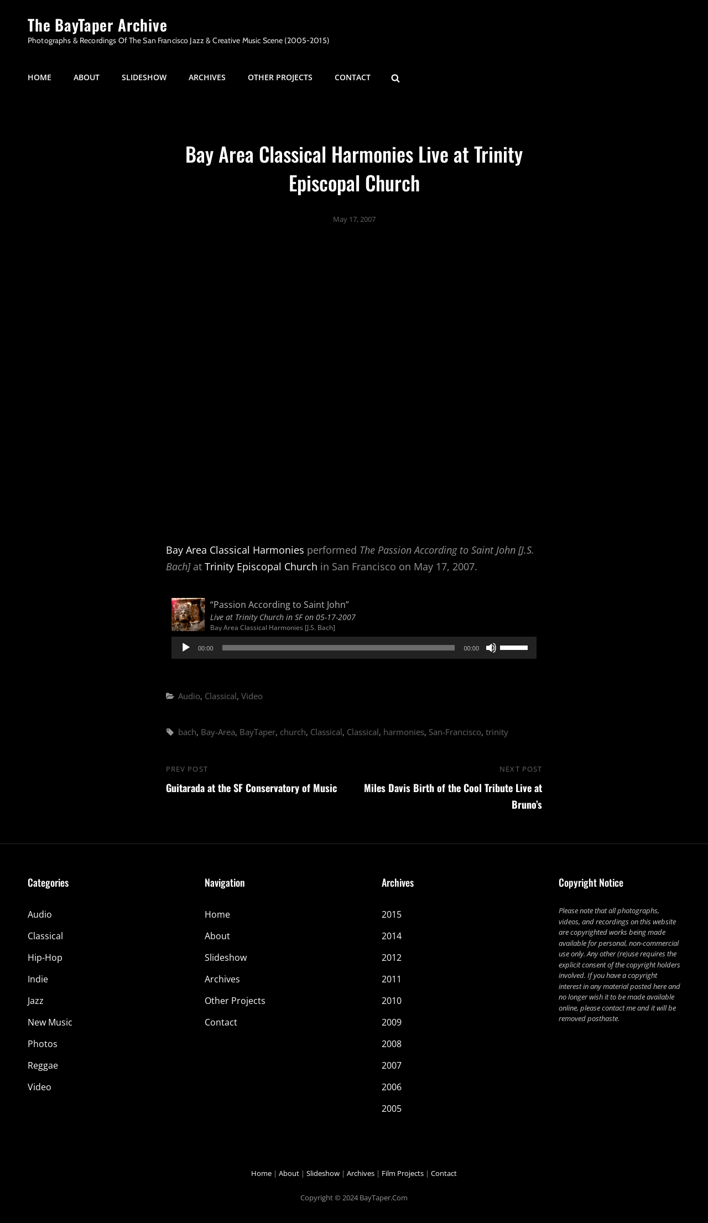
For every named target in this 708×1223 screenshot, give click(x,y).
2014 (392, 936)
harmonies (403, 731)
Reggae (43, 1065)
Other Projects (280, 77)
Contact (353, 77)
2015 (392, 914)
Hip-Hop (45, 957)
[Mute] (491, 647)
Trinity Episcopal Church (261, 566)
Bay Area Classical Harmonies (235, 549)
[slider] (338, 647)
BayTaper (257, 731)
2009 (392, 1022)
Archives (207, 77)
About (87, 77)
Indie (38, 979)
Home (39, 77)
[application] (354, 648)
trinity (497, 731)
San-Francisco (455, 731)
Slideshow (144, 77)
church (293, 731)
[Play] (185, 647)
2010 (392, 1001)
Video (252, 695)
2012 (392, 957)
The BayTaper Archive (98, 24)
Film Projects (403, 1173)
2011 (392, 979)
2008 (392, 1044)
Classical (221, 695)
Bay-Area (218, 731)
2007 (392, 1065)
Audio (189, 695)
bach (187, 731)
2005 (392, 1108)
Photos (43, 1044)
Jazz (36, 1001)
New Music (50, 1022)
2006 (392, 1087)
